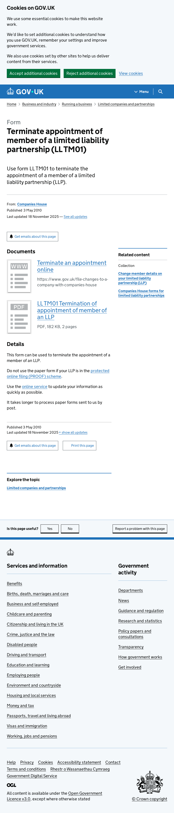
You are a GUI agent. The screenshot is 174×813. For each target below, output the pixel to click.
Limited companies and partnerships (126, 104)
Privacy (27, 762)
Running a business (77, 104)
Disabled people (22, 644)
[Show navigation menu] (141, 92)
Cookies (45, 762)
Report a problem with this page (140, 528)
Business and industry (39, 104)
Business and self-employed (32, 603)
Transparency (131, 646)
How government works (140, 657)
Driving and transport (26, 654)
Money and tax (20, 705)
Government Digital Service (32, 775)
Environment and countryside (34, 685)
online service (34, 386)
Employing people (23, 675)
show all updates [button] (73, 432)
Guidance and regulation (141, 610)
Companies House (32, 204)
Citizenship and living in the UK (35, 624)
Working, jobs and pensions (32, 736)
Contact (113, 762)
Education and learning (28, 664)
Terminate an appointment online (71, 266)
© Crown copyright (149, 798)
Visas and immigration (27, 725)
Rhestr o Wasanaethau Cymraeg (80, 769)
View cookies (131, 73)
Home (11, 104)
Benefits (14, 583)
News (123, 600)
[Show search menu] (160, 92)
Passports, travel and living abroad (39, 715)
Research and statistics (140, 620)
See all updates (75, 216)
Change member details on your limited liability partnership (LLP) (140, 278)
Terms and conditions (26, 769)
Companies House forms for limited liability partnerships (141, 293)
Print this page (82, 445)
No (73, 528)
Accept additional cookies (34, 73)
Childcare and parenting (29, 614)
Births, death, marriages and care (38, 593)
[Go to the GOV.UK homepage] (25, 91)
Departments (130, 590)
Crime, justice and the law (31, 634)
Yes (53, 528)
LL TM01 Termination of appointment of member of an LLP (72, 310)
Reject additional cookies (89, 73)
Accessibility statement (79, 762)
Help (11, 762)
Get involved (129, 667)
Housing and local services (31, 695)
